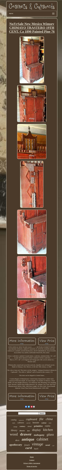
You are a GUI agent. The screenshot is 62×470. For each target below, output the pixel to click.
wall (53, 445)
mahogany (39, 435)
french (26, 445)
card (28, 448)
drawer (26, 434)
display (36, 430)
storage (15, 426)
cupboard (31, 419)
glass (50, 434)
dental (30, 426)
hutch (36, 449)
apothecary (15, 444)
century (22, 426)
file (41, 419)
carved (28, 423)
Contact (31, 460)
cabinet (42, 439)
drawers (22, 431)
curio (47, 425)
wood (14, 434)
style (13, 423)
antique (28, 439)
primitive (38, 426)
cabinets (20, 423)
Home (32, 457)
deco (17, 440)
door (28, 431)
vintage (37, 444)
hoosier (36, 422)
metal (47, 445)
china (49, 419)
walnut (43, 423)
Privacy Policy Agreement (31, 463)
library (14, 430)
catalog (13, 420)
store (50, 423)
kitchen (48, 430)
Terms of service (32, 466)
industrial (21, 420)
